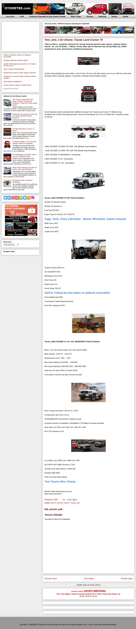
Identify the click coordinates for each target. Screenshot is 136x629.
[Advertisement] (20, 36)
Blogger (91, 624)
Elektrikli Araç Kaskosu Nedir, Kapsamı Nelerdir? (19, 73)
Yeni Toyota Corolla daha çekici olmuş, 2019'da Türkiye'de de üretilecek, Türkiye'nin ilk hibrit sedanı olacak (24, 102)
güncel (53, 503)
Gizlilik (125, 16)
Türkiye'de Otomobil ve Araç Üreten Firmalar (47, 16)
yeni (78, 503)
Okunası (89, 16)
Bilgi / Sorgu (76, 16)
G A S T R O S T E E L (11, 89)
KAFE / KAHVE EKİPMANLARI (13, 69)
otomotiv (60, 503)
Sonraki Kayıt (50, 578)
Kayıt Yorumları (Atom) (91, 585)
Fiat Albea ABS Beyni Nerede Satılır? (15, 60)
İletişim (114, 16)
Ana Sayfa (10, 16)
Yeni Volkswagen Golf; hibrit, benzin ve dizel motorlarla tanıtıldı (24, 155)
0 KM (22, 16)
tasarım (67, 503)
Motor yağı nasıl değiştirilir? (12, 81)
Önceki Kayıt (127, 578)
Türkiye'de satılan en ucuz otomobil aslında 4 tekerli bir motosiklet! (24, 142)
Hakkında (102, 16)
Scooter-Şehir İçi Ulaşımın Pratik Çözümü (17, 85)
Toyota (73, 503)
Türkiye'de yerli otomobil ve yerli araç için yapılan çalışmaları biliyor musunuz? (24, 116)
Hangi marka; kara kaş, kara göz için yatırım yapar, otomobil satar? (24, 168)
